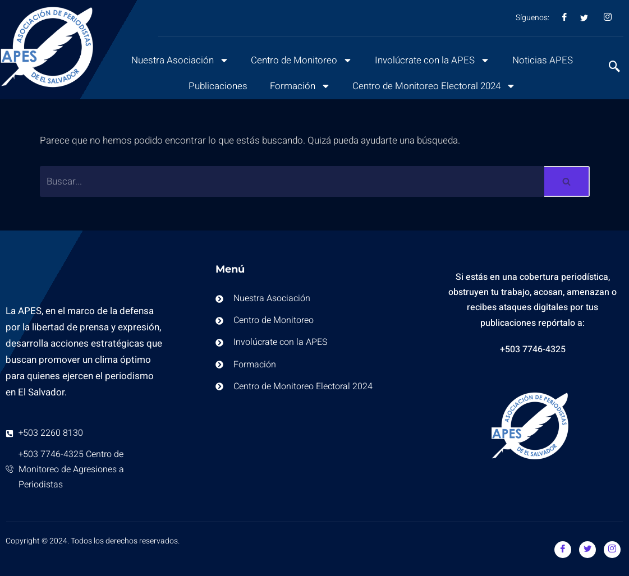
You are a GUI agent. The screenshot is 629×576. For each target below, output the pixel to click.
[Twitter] (587, 549)
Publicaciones (216, 86)
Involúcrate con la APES (433, 60)
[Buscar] (292, 181)
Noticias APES (544, 60)
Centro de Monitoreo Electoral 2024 (434, 86)
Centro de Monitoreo (301, 60)
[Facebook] (562, 549)
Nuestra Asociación (179, 60)
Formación (298, 86)
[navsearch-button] (609, 68)
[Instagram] (612, 549)
